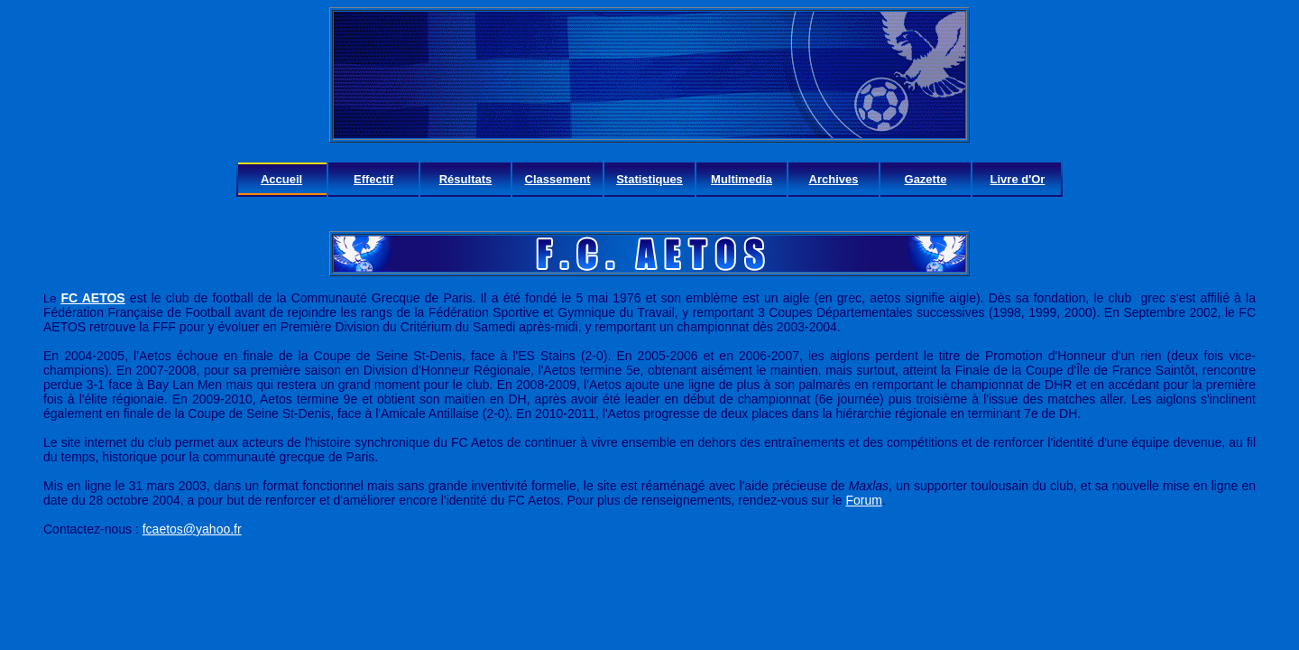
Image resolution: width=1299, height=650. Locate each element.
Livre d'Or (1018, 179)
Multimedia (741, 179)
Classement (558, 179)
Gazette (926, 179)
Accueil (281, 179)
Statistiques (649, 179)
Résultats (466, 179)
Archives (834, 179)
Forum (863, 500)
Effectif (373, 179)
